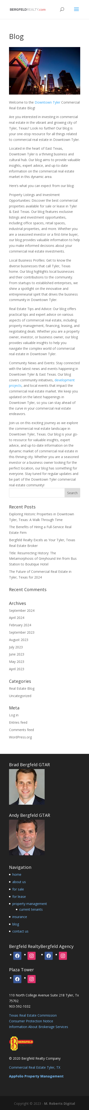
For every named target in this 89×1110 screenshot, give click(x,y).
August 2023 (18, 639)
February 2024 (20, 625)
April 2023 (16, 669)
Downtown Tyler (47, 102)
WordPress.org (20, 737)
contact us (20, 931)
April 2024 (16, 617)
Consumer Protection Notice (31, 1021)
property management (29, 903)
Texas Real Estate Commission (33, 1015)
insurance (19, 916)
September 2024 (21, 610)
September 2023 (21, 632)
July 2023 (16, 647)
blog (15, 924)
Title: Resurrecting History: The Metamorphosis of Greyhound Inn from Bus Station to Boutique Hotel (43, 559)
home (16, 874)
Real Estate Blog (21, 688)
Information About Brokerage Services (38, 1026)
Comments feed (21, 729)
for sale (18, 889)
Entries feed (18, 722)
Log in (14, 715)
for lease (19, 896)
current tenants (31, 909)
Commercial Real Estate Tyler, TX (34, 1067)
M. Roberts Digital (59, 1103)
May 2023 (16, 661)
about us (19, 882)
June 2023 (16, 654)
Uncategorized (20, 696)
